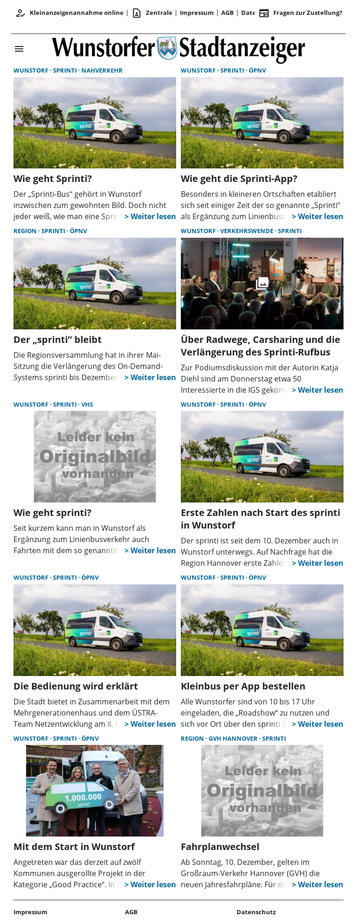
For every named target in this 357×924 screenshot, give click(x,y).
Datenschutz (256, 912)
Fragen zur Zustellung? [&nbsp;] (300, 13)
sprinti (65, 70)
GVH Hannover (234, 738)
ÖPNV (257, 70)
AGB (227, 12)
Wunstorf (31, 70)
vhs (87, 404)
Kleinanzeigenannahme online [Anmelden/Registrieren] (69, 13)
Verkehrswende (247, 231)
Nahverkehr (102, 70)
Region (25, 231)
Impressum (197, 12)
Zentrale (151, 13)
